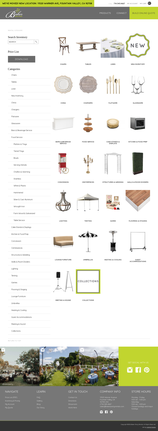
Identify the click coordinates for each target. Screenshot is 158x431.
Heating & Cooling (18, 310)
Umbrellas (15, 303)
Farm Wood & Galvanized (24, 213)
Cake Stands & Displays (21, 227)
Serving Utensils (20, 165)
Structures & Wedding (20, 255)
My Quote (9, 408)
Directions (72, 401)
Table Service (19, 220)
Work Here (72, 408)
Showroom (72, 404)
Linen (13, 89)
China (13, 103)
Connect (122, 13)
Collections (16, 331)
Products (105, 13)
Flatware (15, 116)
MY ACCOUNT (132, 3)
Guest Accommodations (21, 317)
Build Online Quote (143, 13)
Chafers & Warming (22, 172)
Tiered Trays (19, 151)
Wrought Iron (19, 206)
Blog (38, 404)
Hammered (18, 192)
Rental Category (15, 30)
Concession (16, 241)
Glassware (15, 123)
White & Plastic (20, 186)
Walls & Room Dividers (20, 262)
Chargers (15, 109)
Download (21, 59)
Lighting (14, 269)
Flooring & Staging (19, 289)
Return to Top (14, 341)
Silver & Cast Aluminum (23, 199)
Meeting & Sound (18, 324)
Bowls (16, 158)
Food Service (16, 137)
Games (14, 282)
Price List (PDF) (11, 397)
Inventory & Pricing (12, 401)
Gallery (39, 401)
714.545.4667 (117, 3)
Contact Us (72, 397)
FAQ (38, 397)
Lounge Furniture (18, 296)
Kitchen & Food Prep (20, 234)
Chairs (14, 75)
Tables (14, 82)
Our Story (40, 408)
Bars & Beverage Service (21, 130)
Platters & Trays (20, 144)
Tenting (14, 275)
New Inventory (17, 96)
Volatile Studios (151, 427)
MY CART (143, 3)
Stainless (17, 179)
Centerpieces (17, 248)
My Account (9, 404)
